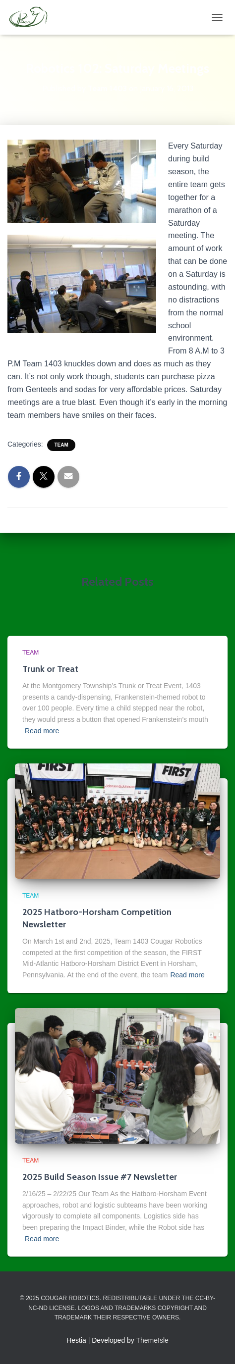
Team (61, 445)
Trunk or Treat (50, 668)
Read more (42, 731)
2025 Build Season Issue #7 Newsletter (99, 1176)
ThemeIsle (152, 1340)
